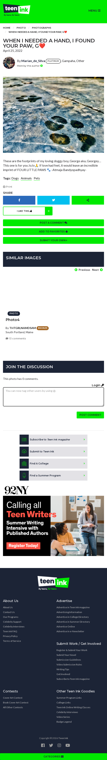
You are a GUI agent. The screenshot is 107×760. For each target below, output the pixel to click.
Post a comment (53, 222)
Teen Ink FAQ (10, 631)
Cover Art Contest (12, 697)
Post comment (90, 414)
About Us (8, 607)
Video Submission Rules (69, 664)
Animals (26, 178)
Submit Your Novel (66, 654)
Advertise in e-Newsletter (70, 631)
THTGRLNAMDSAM (22, 328)
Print (7, 186)
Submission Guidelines (68, 659)
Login (98, 385)
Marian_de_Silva (33, 61)
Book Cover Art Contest (15, 702)
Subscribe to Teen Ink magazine (73, 678)
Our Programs (10, 616)
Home (6, 27)
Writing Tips (62, 669)
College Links (63, 702)
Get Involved (63, 674)
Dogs (15, 178)
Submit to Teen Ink (37, 452)
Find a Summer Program (40, 476)
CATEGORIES (53, 756)
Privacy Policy (10, 636)
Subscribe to (45, 440)
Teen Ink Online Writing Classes (73, 707)
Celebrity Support (12, 621)
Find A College (34, 464)
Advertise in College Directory (72, 616)
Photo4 (13, 320)
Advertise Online (65, 626)
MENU (94, 10)
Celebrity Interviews (14, 626)
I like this (35, 211)
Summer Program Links (69, 697)
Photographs (41, 27)
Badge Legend (64, 721)
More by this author (30, 65)
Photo (21, 27)
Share (8, 193)
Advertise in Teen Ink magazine (73, 607)
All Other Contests (13, 707)
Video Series (63, 716)
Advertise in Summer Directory (73, 621)
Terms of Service (12, 640)
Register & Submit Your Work (71, 650)
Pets (37, 178)
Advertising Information (69, 612)
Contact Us (9, 612)
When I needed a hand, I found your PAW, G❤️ (38, 31)
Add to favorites (53, 231)
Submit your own (53, 240)
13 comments (16, 338)
